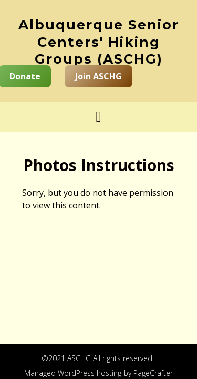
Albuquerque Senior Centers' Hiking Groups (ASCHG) (98, 42)
